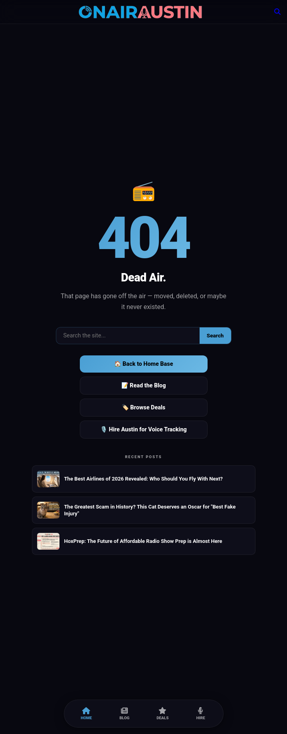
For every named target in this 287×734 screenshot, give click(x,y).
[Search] (277, 12)
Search (215, 335)
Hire (200, 713)
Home (86, 713)
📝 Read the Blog (143, 385)
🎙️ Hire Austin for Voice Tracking (143, 429)
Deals (162, 713)
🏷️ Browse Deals (143, 407)
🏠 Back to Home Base (143, 364)
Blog (124, 713)
